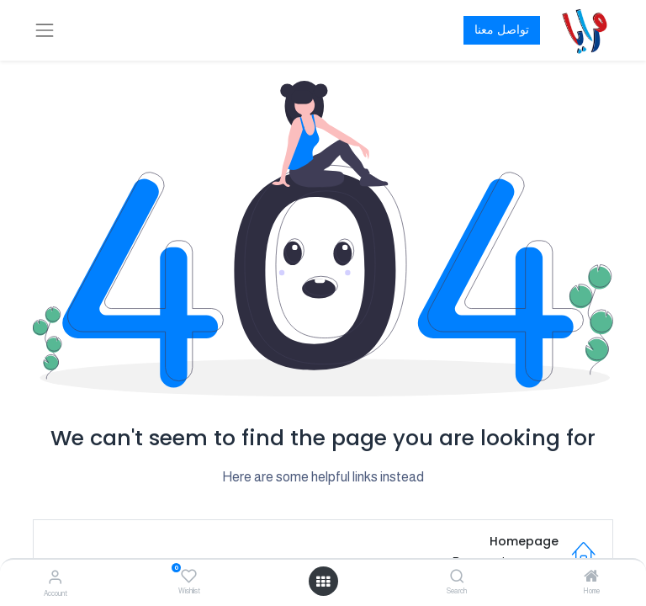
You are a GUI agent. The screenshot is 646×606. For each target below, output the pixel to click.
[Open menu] (323, 581)
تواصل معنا (501, 29)
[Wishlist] (189, 576)
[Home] (591, 577)
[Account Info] (55, 577)
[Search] (457, 577)
